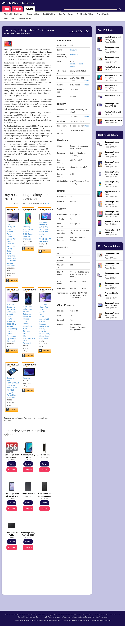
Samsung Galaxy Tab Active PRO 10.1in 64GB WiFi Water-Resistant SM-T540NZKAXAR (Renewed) (45, 231)
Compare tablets (33, 14)
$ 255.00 (44, 456)
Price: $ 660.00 (113, 194)
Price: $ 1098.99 (113, 39)
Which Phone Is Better (18, 3)
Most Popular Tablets (85, 14)
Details (47, 204)
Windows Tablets (24, 19)
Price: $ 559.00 (113, 121)
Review (12, 464)
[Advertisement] (28, 576)
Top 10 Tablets (105, 30)
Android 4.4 (74, 54)
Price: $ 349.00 (112, 204)
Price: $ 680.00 (112, 305)
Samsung (26, 378)
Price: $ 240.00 (112, 174)
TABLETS (29, 9)
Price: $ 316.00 (112, 184)
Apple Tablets (9, 19)
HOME (6, 9)
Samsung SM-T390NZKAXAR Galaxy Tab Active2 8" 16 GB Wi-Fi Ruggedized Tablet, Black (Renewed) (13, 387)
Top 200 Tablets (49, 14)
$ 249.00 (12, 457)
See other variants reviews (20, 33)
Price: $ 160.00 (112, 154)
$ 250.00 (28, 535)
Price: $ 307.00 (112, 164)
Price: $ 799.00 (112, 87)
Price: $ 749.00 (112, 295)
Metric (86, 80)
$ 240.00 (28, 457)
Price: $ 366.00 (112, 49)
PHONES (17, 9)
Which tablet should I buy (13, 14)
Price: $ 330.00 (112, 214)
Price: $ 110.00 (112, 232)
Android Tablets (103, 14)
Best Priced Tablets (66, 14)
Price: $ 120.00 (112, 223)
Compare (11, 470)
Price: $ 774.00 (112, 59)
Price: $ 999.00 (113, 77)
